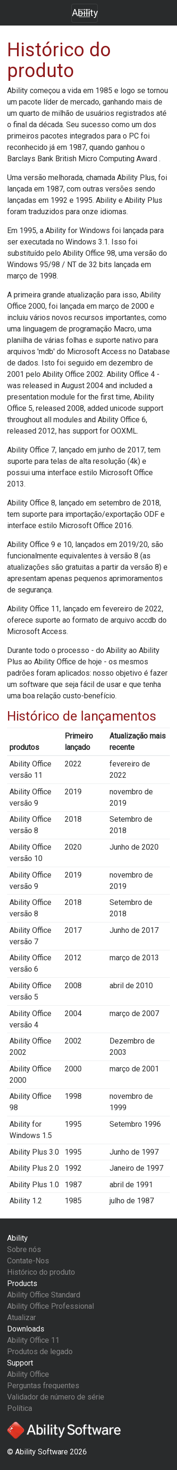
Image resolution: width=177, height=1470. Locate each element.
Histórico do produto (41, 1272)
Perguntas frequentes (43, 1385)
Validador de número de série (55, 1396)
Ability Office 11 (33, 1340)
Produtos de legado (40, 1351)
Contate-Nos (28, 1260)
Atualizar (21, 1317)
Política (19, 1408)
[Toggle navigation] (84, 13)
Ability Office (28, 1374)
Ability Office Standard (43, 1294)
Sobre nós (24, 1249)
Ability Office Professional (50, 1306)
